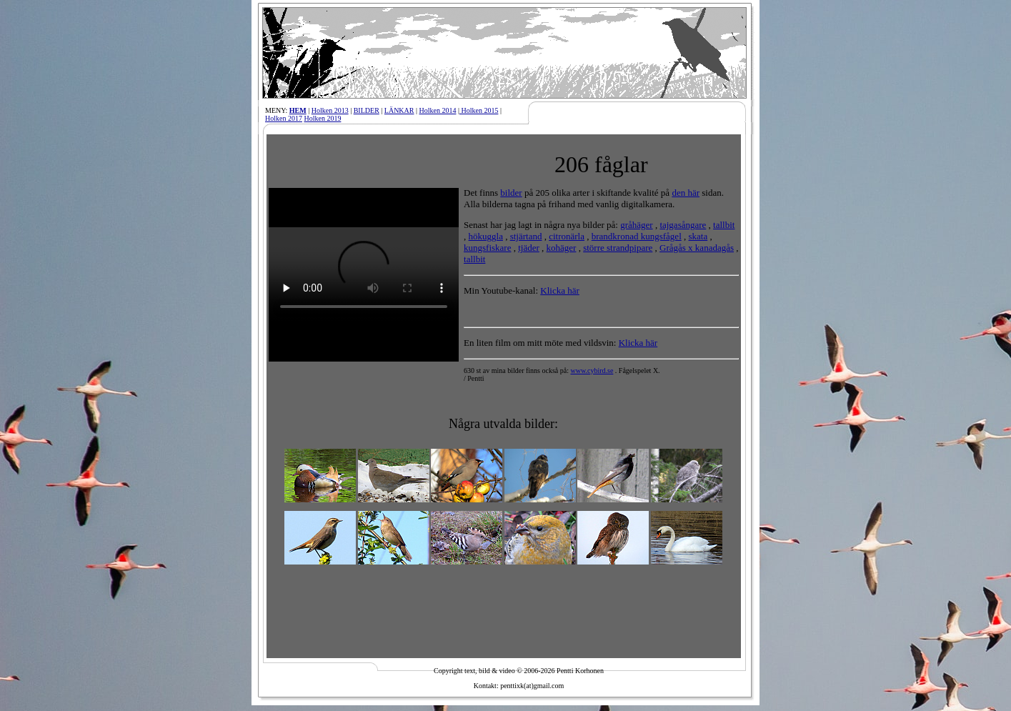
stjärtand (526, 236)
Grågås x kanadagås (696, 247)
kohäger (562, 247)
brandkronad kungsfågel (637, 236)
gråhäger (636, 224)
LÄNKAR (399, 110)
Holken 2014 (438, 110)
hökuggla (486, 236)
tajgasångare (682, 224)
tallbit (723, 224)
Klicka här (559, 290)
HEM (298, 110)
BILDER (366, 110)
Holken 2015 (478, 110)
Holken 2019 (322, 118)
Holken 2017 (283, 118)
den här (685, 192)
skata (698, 236)
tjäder (528, 247)
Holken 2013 (330, 110)
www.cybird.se (591, 370)
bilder (511, 192)
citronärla (566, 236)
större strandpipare (617, 247)
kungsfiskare (487, 247)
